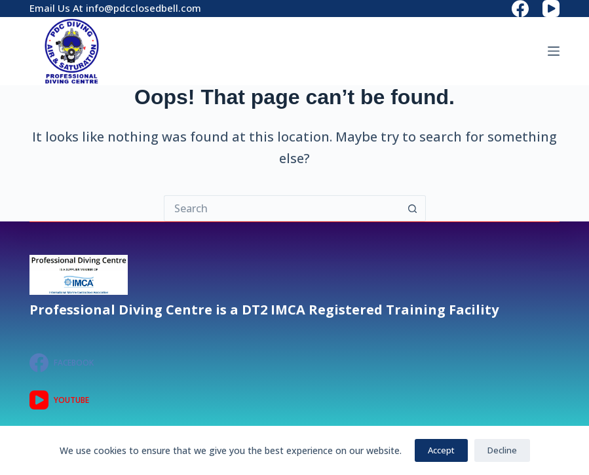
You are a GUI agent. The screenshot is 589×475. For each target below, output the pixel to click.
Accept (441, 450)
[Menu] (554, 51)
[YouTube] (551, 8)
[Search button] (413, 208)
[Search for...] (282, 208)
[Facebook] (520, 8)
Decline (502, 450)
